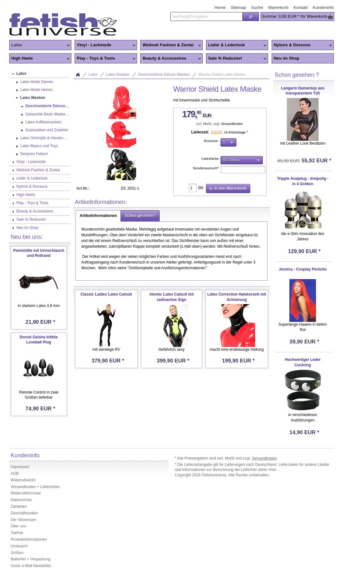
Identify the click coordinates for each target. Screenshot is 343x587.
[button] (250, 16)
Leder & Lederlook (236, 45)
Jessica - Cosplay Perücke (303, 269)
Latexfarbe (210, 158)
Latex (39, 45)
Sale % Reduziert (236, 59)
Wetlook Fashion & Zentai (170, 45)
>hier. (273, 469)
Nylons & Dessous (302, 45)
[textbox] (206, 16)
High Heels (39, 59)
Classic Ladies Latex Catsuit (106, 294)
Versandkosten (232, 124)
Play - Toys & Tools (105, 59)
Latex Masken (118, 74)
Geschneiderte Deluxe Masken (164, 74)
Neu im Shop (287, 58)
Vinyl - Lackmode (105, 45)
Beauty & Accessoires (170, 59)
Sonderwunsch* (206, 168)
